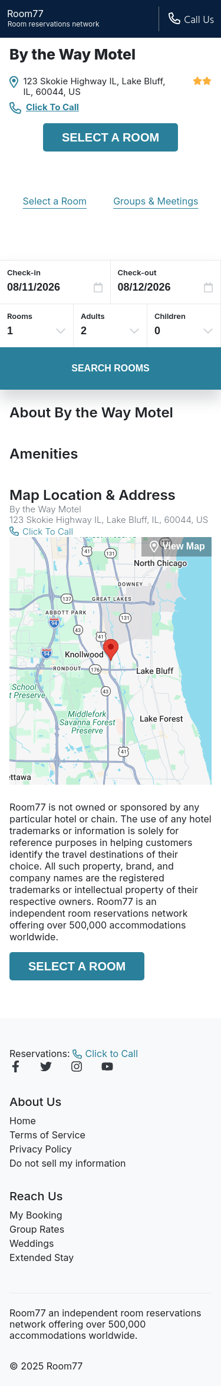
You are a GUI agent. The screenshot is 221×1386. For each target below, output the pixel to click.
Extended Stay (41, 1257)
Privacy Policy (40, 1149)
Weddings (31, 1243)
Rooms (19, 316)
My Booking (35, 1215)
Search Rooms (110, 368)
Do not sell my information (67, 1163)
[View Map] (176, 547)
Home (22, 1121)
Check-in (24, 272)
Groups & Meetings (155, 201)
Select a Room (110, 137)
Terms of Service (47, 1135)
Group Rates (36, 1229)
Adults (93, 316)
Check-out (137, 272)
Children (170, 316)
